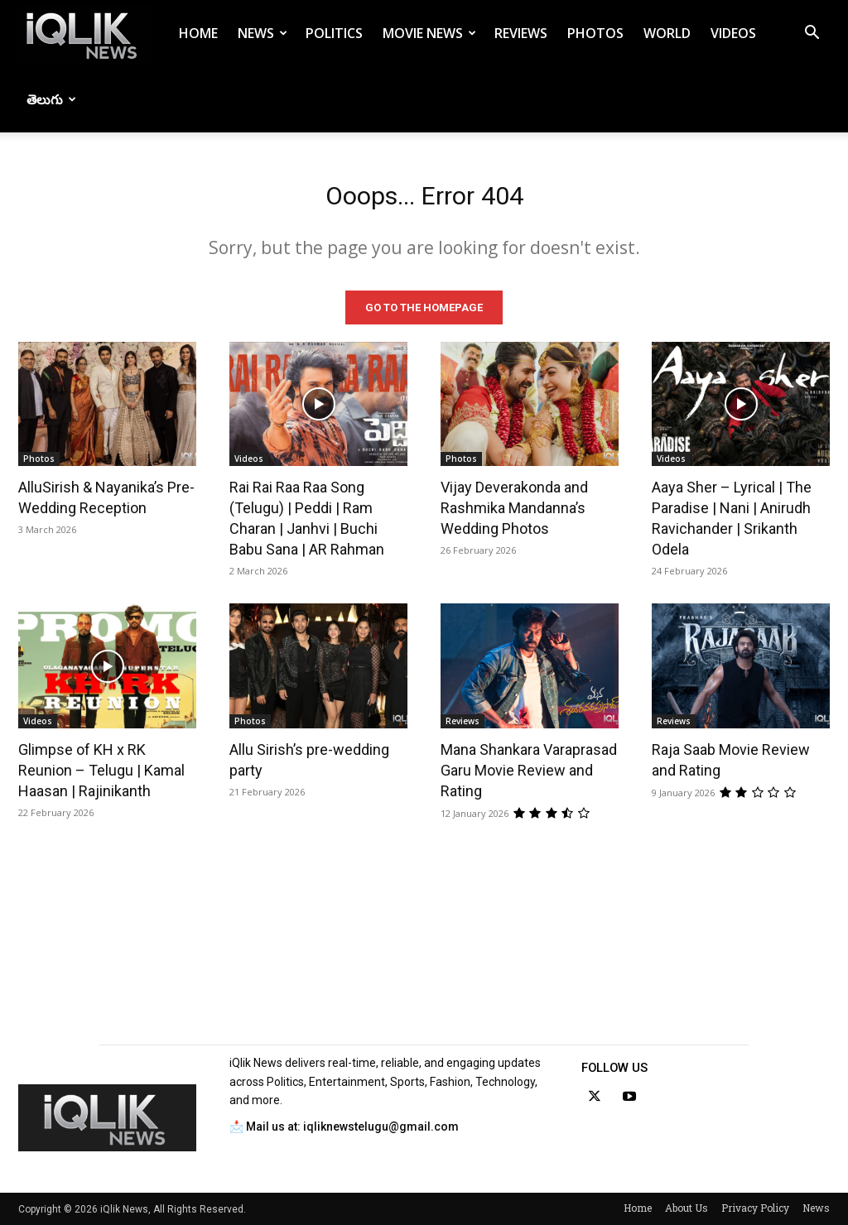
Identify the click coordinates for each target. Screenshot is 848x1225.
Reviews (520, 33)
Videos (733, 33)
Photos (595, 33)
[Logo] (84, 33)
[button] (811, 34)
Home (198, 33)
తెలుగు (51, 99)
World (667, 33)
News (262, 33)
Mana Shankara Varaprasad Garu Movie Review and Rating (529, 770)
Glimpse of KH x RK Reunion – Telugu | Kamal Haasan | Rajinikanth (101, 770)
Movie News (429, 33)
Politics (334, 33)
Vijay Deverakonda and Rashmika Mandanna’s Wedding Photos (514, 507)
